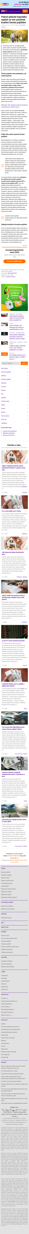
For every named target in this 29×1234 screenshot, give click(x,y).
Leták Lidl (3, 984)
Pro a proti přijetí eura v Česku (11, 511)
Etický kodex (4, 1035)
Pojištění (3, 27)
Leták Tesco (4, 989)
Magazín (3, 1062)
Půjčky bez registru (6, 894)
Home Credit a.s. (5, 1006)
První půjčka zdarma (6, 883)
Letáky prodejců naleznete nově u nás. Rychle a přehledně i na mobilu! (17, 347)
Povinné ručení (20, 332)
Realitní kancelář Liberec (8, 1051)
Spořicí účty (4, 927)
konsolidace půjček (5, 1133)
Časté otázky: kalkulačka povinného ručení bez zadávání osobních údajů (17, 336)
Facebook (3, 1057)
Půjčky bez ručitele (6, 891)
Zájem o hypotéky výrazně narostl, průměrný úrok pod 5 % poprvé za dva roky (13, 468)
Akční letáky (13, 342)
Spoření (3, 412)
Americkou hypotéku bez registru (12, 1222)
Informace (4, 1020)
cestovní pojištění (11, 1201)
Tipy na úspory (5, 416)
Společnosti (4, 994)
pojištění (25, 1159)
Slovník (3, 408)
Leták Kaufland (5, 981)
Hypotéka (5, 46)
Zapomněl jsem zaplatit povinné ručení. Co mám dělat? (14, 1099)
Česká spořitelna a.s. (7, 1004)
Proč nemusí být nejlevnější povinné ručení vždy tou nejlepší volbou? (14, 1090)
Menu (25, 11)
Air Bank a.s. (4, 998)
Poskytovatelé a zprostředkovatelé (10, 1029)
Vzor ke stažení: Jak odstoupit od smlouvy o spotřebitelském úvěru (16, 327)
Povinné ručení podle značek (9, 938)
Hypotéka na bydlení (6, 961)
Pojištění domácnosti (7, 952)
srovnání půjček (15, 1130)
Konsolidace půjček (7, 902)
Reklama (3, 1040)
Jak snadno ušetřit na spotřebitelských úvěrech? (14, 1103)
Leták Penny (4, 986)
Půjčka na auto (5, 877)
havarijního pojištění (17, 1187)
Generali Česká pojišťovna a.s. (9, 1001)
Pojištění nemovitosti (7, 949)
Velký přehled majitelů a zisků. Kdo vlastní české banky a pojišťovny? (16, 318)
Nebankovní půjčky (8, 433)
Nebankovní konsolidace (8, 909)
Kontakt (3, 1024)
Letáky (3, 971)
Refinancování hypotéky (7, 966)
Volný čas (3, 419)
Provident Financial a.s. (7, 1012)
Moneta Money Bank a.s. (8, 1009)
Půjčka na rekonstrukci (7, 880)
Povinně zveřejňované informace (10, 1026)
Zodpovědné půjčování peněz (9, 1032)
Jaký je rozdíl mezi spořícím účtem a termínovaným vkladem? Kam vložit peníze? (13, 597)
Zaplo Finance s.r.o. (6, 1015)
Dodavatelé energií (6, 918)
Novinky (20, 342)
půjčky (22, 688)
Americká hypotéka (6, 964)
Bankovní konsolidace (7, 906)
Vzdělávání (19, 314)
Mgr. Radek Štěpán (12, 273)
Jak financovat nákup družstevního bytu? (12, 1074)
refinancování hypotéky (16, 1224)
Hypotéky (22, 25)
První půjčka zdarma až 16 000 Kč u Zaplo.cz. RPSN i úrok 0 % (17, 357)
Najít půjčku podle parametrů (9, 897)
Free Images (4, 1054)
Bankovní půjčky (5, 872)
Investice (3, 386)
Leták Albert (4, 975)
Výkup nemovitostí (8, 435)
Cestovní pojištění (6, 372)
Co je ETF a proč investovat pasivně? (13, 641)
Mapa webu (4, 1049)
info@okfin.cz (14, 858)
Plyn (2, 394)
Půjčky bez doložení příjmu (8, 889)
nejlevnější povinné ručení (6, 1184)
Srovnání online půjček (9, 431)
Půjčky (11, 323)
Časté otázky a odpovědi (8, 1038)
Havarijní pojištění (6, 379)
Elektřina (3, 375)
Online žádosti (5, 1043)
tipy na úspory (15, 1169)
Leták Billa (4, 978)
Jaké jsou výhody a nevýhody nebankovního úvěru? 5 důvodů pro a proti (13, 774)
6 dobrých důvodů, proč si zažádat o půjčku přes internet (14, 1085)
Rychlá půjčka (5, 886)
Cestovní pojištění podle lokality (9, 946)
